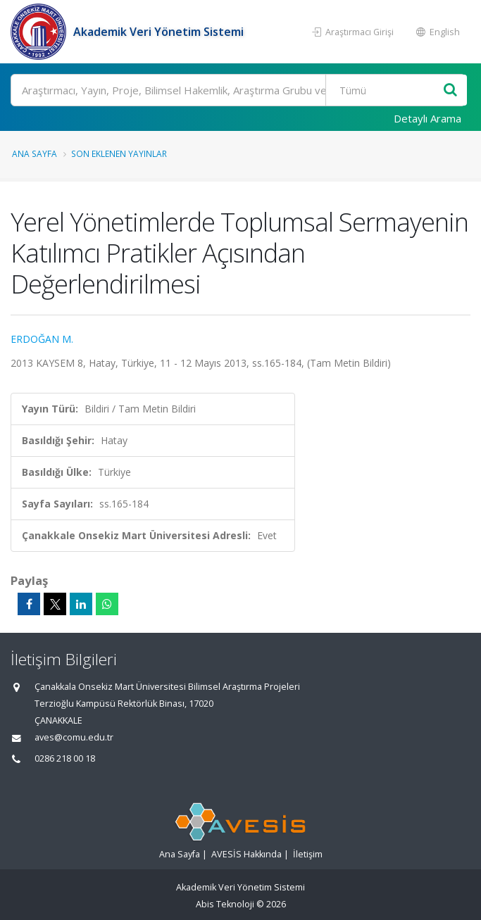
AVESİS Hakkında (246, 854)
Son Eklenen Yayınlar (119, 153)
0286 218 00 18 (65, 758)
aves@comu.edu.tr (74, 737)
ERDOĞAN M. (42, 339)
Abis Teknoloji (225, 904)
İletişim (308, 854)
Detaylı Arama (427, 118)
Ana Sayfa (34, 153)
